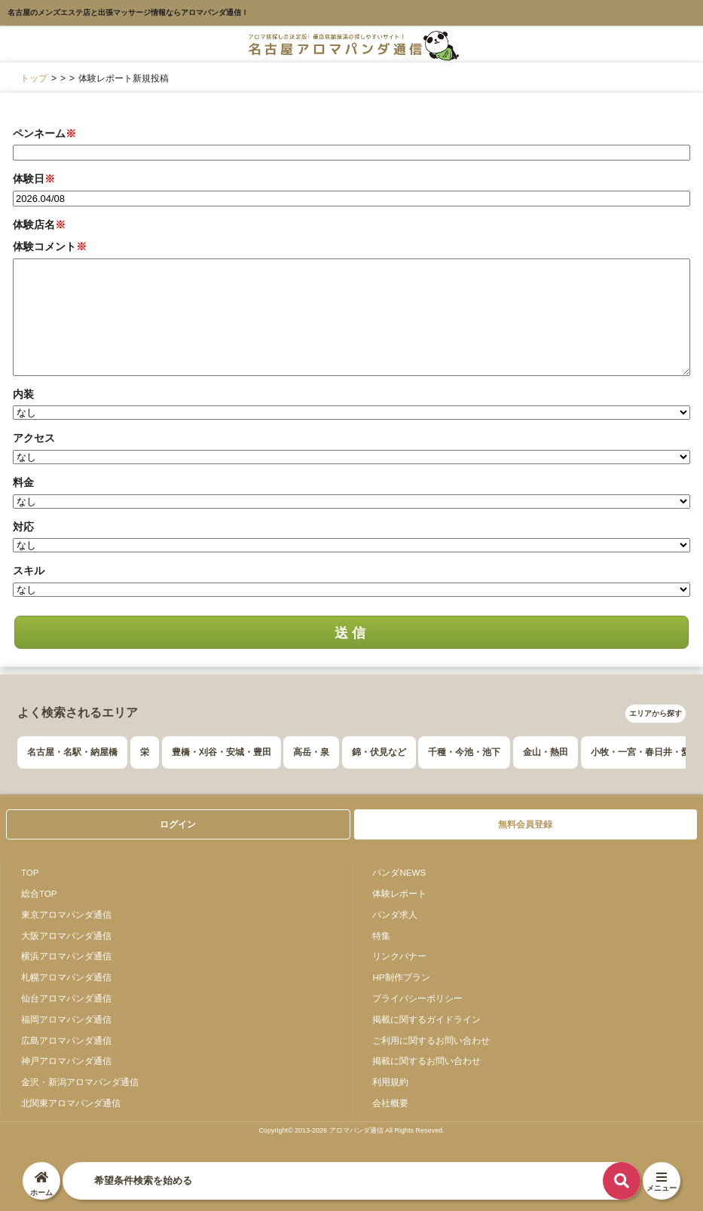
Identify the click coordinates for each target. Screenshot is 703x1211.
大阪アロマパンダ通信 (66, 935)
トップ (33, 78)
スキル (28, 570)
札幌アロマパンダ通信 (66, 977)
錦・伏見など (379, 752)
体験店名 (39, 225)
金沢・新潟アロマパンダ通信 (80, 1082)
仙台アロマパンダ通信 (66, 998)
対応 (23, 527)
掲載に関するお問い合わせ (426, 1061)
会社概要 (390, 1103)
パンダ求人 (394, 914)
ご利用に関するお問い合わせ (431, 1040)
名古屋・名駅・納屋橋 (72, 752)
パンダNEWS (399, 872)
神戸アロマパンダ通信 (66, 1061)
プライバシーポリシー (417, 998)
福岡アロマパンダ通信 (66, 1019)
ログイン (178, 824)
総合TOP (39, 893)
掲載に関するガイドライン (426, 1019)
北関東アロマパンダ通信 (71, 1103)
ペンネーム (44, 133)
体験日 (34, 179)
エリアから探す (655, 713)
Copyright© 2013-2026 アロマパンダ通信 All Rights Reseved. (351, 1130)
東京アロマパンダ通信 (66, 914)
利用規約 (390, 1082)
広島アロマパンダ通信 (66, 1040)
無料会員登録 (525, 824)
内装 (23, 394)
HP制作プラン (400, 977)
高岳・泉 (311, 752)
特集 (381, 935)
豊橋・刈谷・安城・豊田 (221, 752)
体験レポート (399, 893)
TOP (30, 872)
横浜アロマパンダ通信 (66, 956)
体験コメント (50, 246)
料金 (23, 482)
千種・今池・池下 (464, 752)
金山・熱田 (545, 752)
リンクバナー (399, 956)
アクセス (34, 438)
